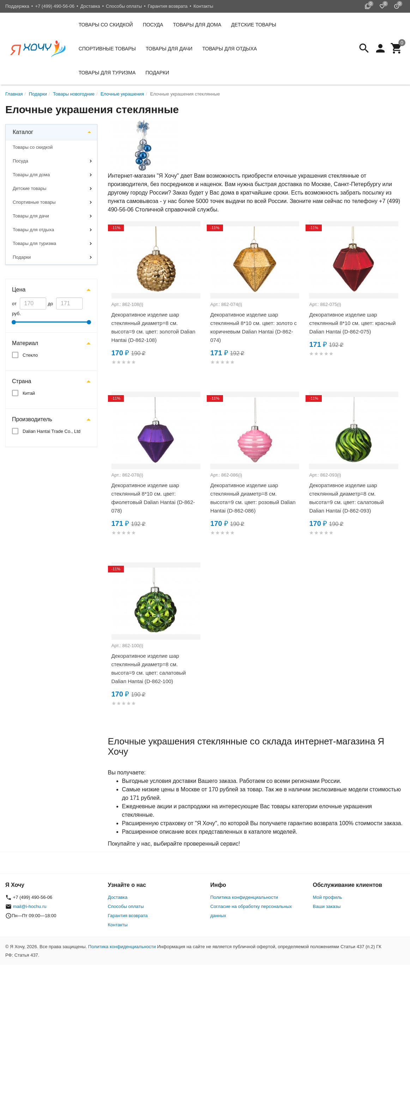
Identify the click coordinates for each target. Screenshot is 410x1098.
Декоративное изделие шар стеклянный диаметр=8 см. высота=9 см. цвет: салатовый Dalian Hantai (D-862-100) (148, 668)
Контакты (203, 6)
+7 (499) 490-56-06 (54, 6)
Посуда (153, 24)
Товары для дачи (169, 48)
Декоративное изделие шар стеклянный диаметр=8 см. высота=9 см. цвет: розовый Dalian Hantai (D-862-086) (253, 498)
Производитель (32, 419)
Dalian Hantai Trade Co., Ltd (51, 431)
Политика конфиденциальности (244, 897)
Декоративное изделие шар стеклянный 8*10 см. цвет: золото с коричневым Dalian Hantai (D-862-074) (253, 327)
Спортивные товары (107, 48)
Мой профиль (327, 897)
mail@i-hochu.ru (30, 906)
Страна (21, 381)
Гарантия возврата (168, 6)
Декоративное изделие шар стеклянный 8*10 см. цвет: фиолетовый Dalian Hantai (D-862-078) (153, 498)
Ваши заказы (327, 906)
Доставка (90, 6)
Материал (25, 343)
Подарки (157, 72)
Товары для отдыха (229, 48)
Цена (18, 290)
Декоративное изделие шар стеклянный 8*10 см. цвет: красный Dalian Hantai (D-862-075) (352, 323)
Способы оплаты (124, 6)
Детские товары (253, 24)
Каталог (23, 132)
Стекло (30, 355)
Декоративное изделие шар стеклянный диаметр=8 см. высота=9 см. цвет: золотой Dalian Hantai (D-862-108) (153, 327)
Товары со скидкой (106, 24)
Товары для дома (197, 24)
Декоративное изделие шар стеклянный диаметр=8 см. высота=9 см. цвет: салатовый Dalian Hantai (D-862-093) (346, 498)
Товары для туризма (107, 72)
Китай (29, 393)
